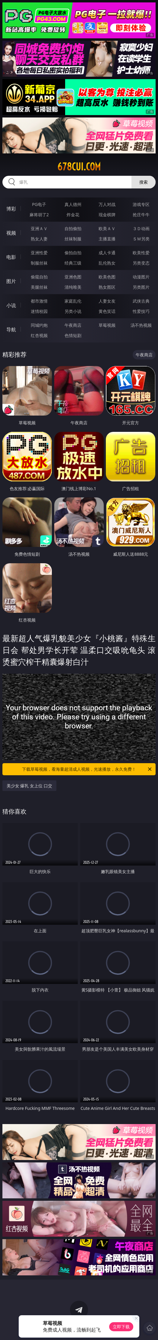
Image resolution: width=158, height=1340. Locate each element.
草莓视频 (107, 325)
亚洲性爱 (39, 252)
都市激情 (39, 301)
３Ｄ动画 (141, 228)
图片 (11, 281)
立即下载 (121, 1326)
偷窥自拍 (39, 277)
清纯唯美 (73, 287)
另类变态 (141, 263)
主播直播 (107, 239)
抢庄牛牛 (141, 214)
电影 (11, 257)
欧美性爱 (141, 252)
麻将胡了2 (39, 214)
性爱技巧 (141, 311)
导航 (11, 329)
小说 (11, 305)
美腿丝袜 (39, 287)
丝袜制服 (73, 239)
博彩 (11, 208)
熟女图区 (107, 287)
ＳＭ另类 (141, 239)
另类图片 (141, 287)
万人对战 (107, 204)
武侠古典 (141, 301)
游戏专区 (141, 204)
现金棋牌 (107, 214)
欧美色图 (107, 277)
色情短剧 (73, 335)
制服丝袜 (39, 263)
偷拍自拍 (73, 252)
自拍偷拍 (73, 228)
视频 (11, 233)
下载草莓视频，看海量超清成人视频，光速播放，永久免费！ (87, 769)
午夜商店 (73, 325)
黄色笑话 (107, 311)
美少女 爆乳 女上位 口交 (29, 786)
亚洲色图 (73, 277)
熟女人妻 (39, 239)
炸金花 (73, 214)
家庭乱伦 (73, 301)
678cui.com (79, 167)
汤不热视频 (141, 325)
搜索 (143, 182)
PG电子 (39, 204)
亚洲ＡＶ (39, 228)
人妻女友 (107, 301)
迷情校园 (39, 311)
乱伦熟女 (107, 263)
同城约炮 (39, 325)
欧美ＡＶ (107, 228)
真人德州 (73, 204)
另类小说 (73, 311)
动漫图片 (141, 277)
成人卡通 (107, 252)
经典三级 (73, 263)
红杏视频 (39, 335)
